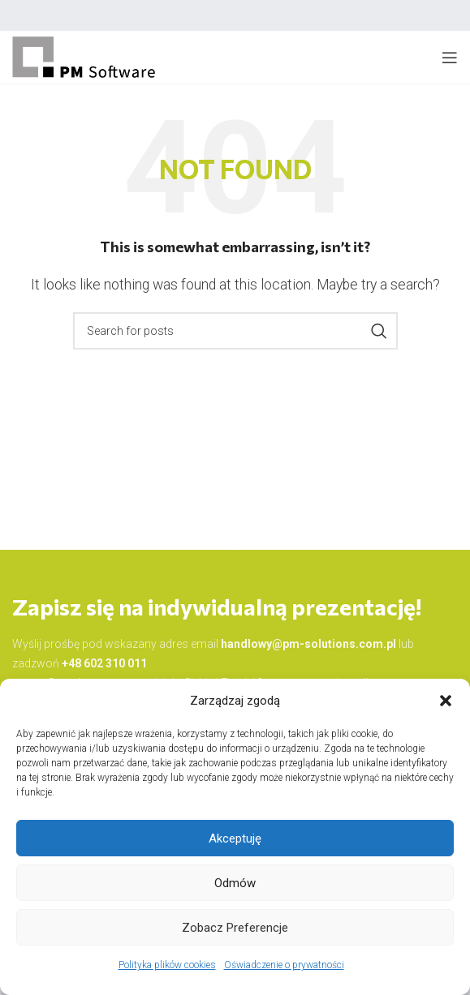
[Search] (235, 331)
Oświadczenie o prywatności (284, 965)
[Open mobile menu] (449, 57)
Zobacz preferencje (235, 927)
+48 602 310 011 (104, 663)
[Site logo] (84, 56)
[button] (446, 701)
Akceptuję (235, 838)
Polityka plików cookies (167, 965)
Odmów (235, 883)
